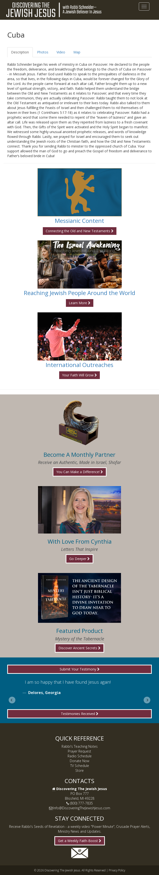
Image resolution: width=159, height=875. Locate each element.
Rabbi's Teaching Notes (80, 746)
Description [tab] (20, 52)
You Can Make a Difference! (79, 472)
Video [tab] (61, 52)
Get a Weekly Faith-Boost (79, 840)
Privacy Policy (117, 870)
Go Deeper (79, 558)
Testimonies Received (79, 713)
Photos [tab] (42, 52)
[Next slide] (147, 700)
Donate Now (79, 761)
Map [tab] (76, 52)
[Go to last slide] (12, 700)
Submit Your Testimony (80, 669)
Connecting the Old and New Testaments (80, 231)
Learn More (79, 303)
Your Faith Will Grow (79, 375)
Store (79, 770)
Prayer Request (79, 751)
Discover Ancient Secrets (79, 648)
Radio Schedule (80, 756)
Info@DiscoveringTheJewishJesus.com (81, 808)
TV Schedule (79, 765)
